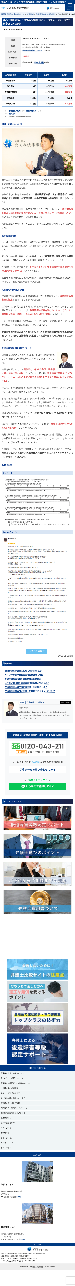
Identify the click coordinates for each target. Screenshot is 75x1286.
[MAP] (18, 1197)
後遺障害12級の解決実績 (46, 14)
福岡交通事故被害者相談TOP (12, 14)
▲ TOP (37, 1244)
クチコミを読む (37, 651)
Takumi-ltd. (41, 1267)
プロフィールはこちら (65, 702)
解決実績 (30, 14)
